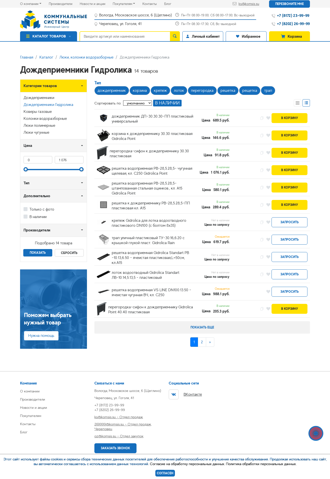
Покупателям (122, 4)
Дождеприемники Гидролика (48, 104)
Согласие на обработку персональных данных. (187, 464)
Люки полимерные (39, 125)
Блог (171, 3)
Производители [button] (37, 230)
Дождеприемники (39, 98)
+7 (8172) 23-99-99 (109, 405)
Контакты (153, 3)
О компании (29, 4)
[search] (175, 36)
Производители (64, 3)
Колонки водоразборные (45, 118)
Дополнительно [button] (37, 195)
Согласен (165, 473)
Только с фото (41, 209)
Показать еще (202, 327)
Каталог (46, 57)
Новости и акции (96, 3)
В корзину (289, 118)
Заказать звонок (115, 448)
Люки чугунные (36, 132)
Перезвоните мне (289, 4)
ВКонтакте (185, 394)
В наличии (38, 217)
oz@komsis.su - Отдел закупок (118, 436)
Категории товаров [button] (40, 85)
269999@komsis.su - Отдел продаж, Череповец (123, 426)
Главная (26, 57)
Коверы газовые (38, 111)
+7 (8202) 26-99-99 (109, 410)
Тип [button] (26, 183)
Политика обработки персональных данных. (261, 464)
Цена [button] (28, 145)
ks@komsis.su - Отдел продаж (118, 417)
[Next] (210, 342)
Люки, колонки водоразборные (86, 57)
